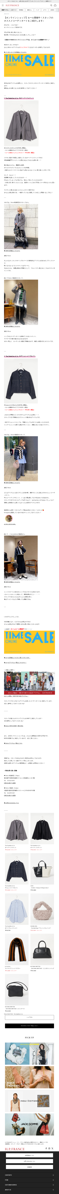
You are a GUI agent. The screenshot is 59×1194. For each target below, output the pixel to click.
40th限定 (21, 10)
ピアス (44, 10)
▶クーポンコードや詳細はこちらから (15, 52)
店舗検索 (29, 1167)
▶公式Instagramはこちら (11, 803)
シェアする (29, 1017)
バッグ (37, 10)
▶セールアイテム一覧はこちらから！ (15, 662)
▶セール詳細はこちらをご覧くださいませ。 (17, 658)
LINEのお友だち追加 (10, 783)
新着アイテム (5, 10)
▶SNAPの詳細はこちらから (12, 251)
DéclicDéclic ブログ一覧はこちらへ (29, 1025)
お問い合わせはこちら (29, 1161)
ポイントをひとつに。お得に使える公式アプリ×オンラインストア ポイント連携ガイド (29, 1)
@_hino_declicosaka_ (10, 524)
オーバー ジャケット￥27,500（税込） (15, 148)
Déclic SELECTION (8, 1014)
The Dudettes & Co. (11, 98)
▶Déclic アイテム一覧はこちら (13, 743)
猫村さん (29, 10)
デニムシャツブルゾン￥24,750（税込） (16, 405)
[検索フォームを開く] (51, 5)
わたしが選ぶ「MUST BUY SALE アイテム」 (16, 696)
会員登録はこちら (29, 1155)
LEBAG (52, 10)
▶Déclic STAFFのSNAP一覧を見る (13, 726)
